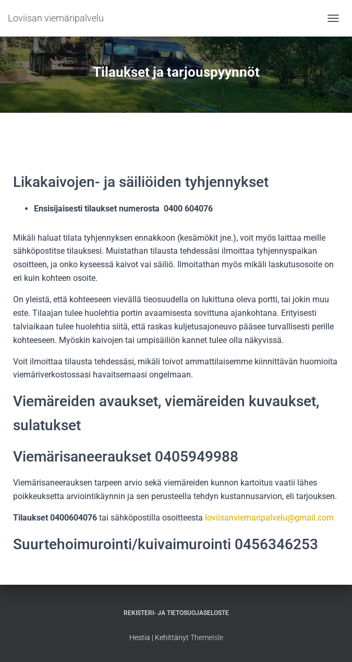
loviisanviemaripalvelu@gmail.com (269, 518)
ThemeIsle (206, 637)
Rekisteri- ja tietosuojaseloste (176, 613)
